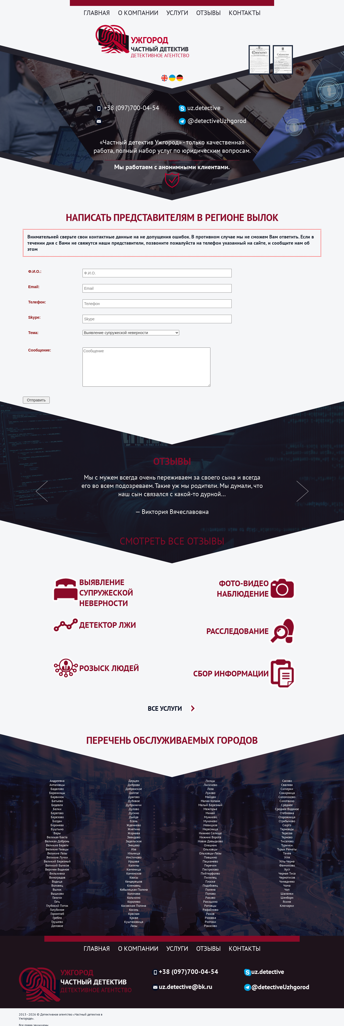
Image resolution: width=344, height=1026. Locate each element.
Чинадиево (287, 881)
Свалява (287, 785)
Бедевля (57, 805)
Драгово (133, 797)
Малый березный (210, 805)
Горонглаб (57, 914)
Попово (210, 893)
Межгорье (210, 809)
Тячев (287, 853)
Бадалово (57, 789)
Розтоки (210, 922)
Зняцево (133, 845)
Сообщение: (39, 350)
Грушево (57, 922)
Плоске (210, 881)
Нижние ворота (210, 837)
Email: (34, 287)
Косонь (133, 910)
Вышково (57, 893)
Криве (134, 918)
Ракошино (210, 902)
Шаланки (287, 893)
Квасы (134, 877)
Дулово (134, 809)
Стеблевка (287, 813)
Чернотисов (287, 877)
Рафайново (210, 910)
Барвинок (57, 797)
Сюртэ (286, 825)
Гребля (57, 918)
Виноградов (57, 877)
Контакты (244, 13)
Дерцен (133, 781)
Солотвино (287, 801)
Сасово (287, 781)
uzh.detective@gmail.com (131, 121)
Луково (210, 793)
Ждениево (134, 825)
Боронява (57, 825)
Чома (287, 885)
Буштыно (57, 829)
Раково (210, 898)
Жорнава (134, 833)
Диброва (134, 785)
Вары (57, 833)
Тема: (33, 333)
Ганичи (57, 898)
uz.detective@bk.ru (182, 987)
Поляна (210, 889)
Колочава (133, 893)
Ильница (134, 853)
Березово (57, 817)
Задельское (134, 841)
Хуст (287, 869)
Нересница (210, 829)
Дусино (134, 813)
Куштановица (133, 922)
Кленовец (134, 885)
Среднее (287, 805)
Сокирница (287, 793)
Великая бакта (57, 837)
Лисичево (210, 785)
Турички (287, 845)
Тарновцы (287, 829)
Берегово (57, 813)
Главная (97, 13)
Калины (133, 865)
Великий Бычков (57, 865)
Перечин (210, 865)
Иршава (133, 861)
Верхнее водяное (57, 869)
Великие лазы (57, 853)
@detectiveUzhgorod (212, 121)
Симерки (287, 789)
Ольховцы (210, 849)
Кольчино (133, 898)
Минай (210, 813)
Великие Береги (57, 845)
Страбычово (287, 821)
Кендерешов (133, 881)
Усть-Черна (287, 861)
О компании (138, 13)
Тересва (287, 833)
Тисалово (287, 841)
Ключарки (287, 906)
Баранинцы (57, 793)
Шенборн (287, 898)
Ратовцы (210, 906)
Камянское (133, 873)
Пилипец (210, 877)
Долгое (134, 793)
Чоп (286, 889)
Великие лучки (57, 857)
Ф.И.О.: (34, 271)
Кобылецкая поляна (134, 889)
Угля (287, 857)
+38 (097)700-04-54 (127, 108)
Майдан (210, 797)
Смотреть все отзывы (172, 541)
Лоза (210, 789)
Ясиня (287, 902)
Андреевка (57, 781)
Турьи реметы (287, 849)
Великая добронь (57, 841)
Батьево (57, 801)
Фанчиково (287, 865)
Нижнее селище (210, 833)
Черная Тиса (287, 873)
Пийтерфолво (210, 873)
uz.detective (199, 108)
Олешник (210, 845)
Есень (134, 821)
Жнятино (134, 829)
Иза (133, 849)
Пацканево (210, 861)
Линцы (210, 781)
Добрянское (134, 789)
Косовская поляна (133, 906)
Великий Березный (57, 861)
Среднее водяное (287, 809)
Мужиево (210, 817)
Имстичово (133, 857)
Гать (57, 902)
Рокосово (210, 926)
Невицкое (210, 825)
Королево (133, 902)
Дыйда (133, 817)
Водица (57, 881)
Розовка (210, 918)
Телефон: (37, 302)
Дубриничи (134, 805)
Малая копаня (210, 801)
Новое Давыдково (210, 841)
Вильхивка (57, 873)
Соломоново (286, 797)
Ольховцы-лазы (210, 853)
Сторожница (286, 817)
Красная (133, 914)
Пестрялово (210, 869)
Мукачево (210, 821)
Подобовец (210, 885)
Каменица (134, 869)
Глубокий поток (57, 906)
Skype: (34, 317)
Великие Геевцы (57, 849)
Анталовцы (57, 785)
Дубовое (134, 801)
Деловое (57, 926)
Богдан (57, 821)
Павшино (210, 857)
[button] (42, 494)
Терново (286, 837)
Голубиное (57, 910)
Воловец (57, 885)
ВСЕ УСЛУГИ (165, 708)
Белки (57, 809)
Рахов (210, 914)
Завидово (133, 837)
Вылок (57, 889)
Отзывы (208, 13)
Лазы (133, 926)
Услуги (177, 13)
